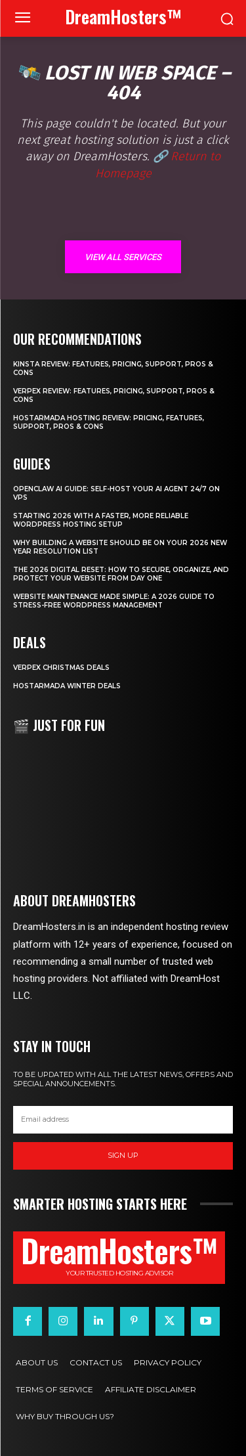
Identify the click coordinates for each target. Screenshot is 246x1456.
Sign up (123, 1155)
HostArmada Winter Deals (67, 686)
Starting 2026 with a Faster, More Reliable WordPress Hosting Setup (100, 520)
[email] (123, 1120)
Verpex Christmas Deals (61, 667)
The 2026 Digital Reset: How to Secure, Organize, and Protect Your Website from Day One (121, 574)
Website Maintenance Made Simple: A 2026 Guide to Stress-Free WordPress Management (114, 600)
